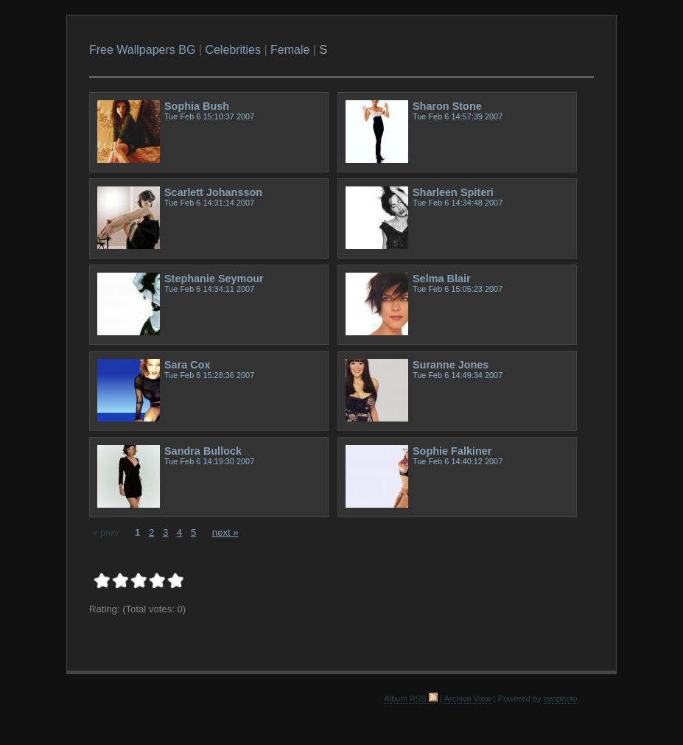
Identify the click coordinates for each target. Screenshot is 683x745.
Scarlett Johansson (213, 192)
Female (289, 49)
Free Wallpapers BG (142, 49)
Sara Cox (187, 365)
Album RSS (411, 698)
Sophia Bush (196, 106)
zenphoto (561, 698)
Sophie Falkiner (452, 451)
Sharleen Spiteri (453, 192)
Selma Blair (442, 278)
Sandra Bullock (203, 451)
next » (225, 532)
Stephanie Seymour (214, 278)
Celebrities (233, 49)
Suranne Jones (450, 365)
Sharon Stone (447, 106)
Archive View (467, 698)
